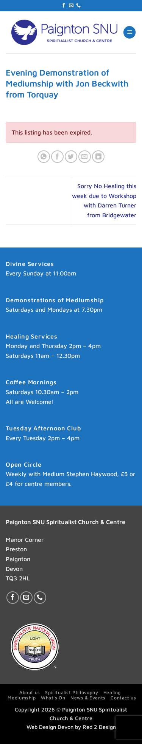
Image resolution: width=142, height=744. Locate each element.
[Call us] (78, 5)
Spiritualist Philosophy (71, 692)
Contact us (123, 698)
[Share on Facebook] (57, 156)
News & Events (88, 698)
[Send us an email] (71, 5)
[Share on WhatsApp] (43, 156)
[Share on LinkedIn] (98, 156)
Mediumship (22, 698)
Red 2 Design (99, 727)
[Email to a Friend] (84, 156)
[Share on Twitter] (71, 156)
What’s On (53, 698)
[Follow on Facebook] (63, 5)
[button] (129, 32)
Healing (112, 692)
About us (29, 692)
